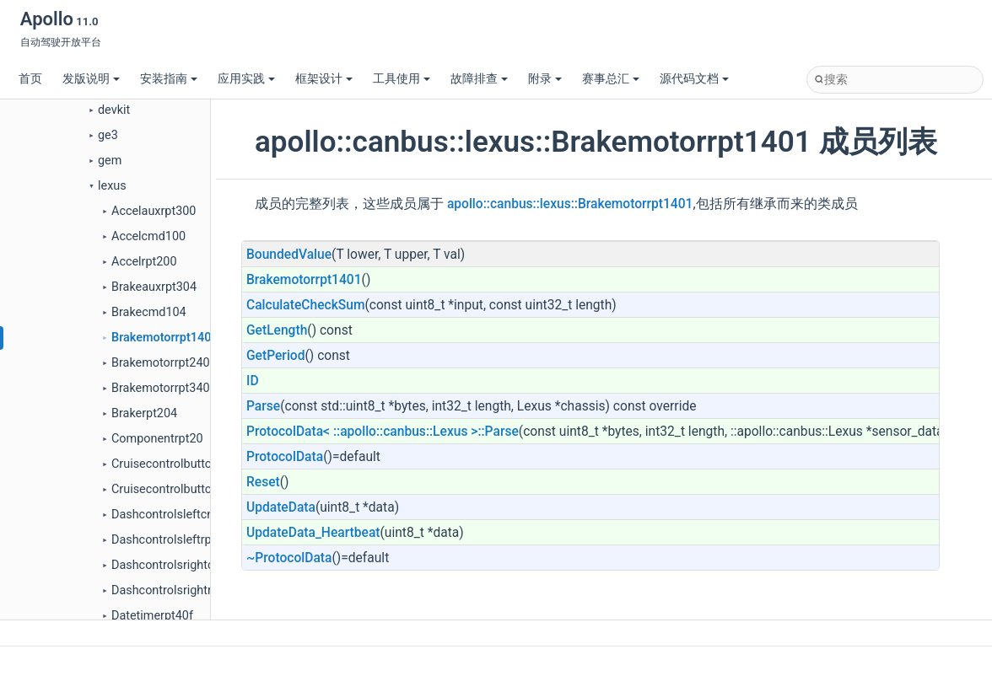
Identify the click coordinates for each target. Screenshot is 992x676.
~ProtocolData (289, 558)
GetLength (276, 330)
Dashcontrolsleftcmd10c (178, 514)
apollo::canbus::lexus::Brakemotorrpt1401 (570, 204)
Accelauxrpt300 (153, 211)
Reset (263, 482)
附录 (545, 79)
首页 (30, 79)
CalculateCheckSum (305, 305)
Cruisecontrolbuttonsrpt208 (185, 489)
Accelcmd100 (148, 236)
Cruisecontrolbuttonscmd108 (190, 464)
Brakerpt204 (144, 413)
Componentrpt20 (157, 439)
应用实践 (246, 79)
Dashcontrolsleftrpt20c (173, 540)
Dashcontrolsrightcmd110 (181, 565)
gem (109, 160)
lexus (112, 186)
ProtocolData (284, 456)
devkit (114, 110)
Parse (263, 406)
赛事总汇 (610, 79)
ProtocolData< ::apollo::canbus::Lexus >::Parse (382, 431)
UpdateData (280, 507)
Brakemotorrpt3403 (164, 388)
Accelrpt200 (144, 262)
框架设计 (324, 79)
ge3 (108, 135)
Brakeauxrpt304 (154, 287)
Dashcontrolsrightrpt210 (177, 590)
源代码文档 (694, 79)
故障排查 (479, 79)
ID (252, 381)
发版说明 (91, 79)
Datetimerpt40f (152, 616)
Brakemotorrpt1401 (164, 337)
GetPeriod (275, 355)
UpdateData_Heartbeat (313, 532)
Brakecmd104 (148, 312)
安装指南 (168, 79)
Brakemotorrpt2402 (164, 363)
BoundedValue (289, 254)
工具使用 (401, 79)
